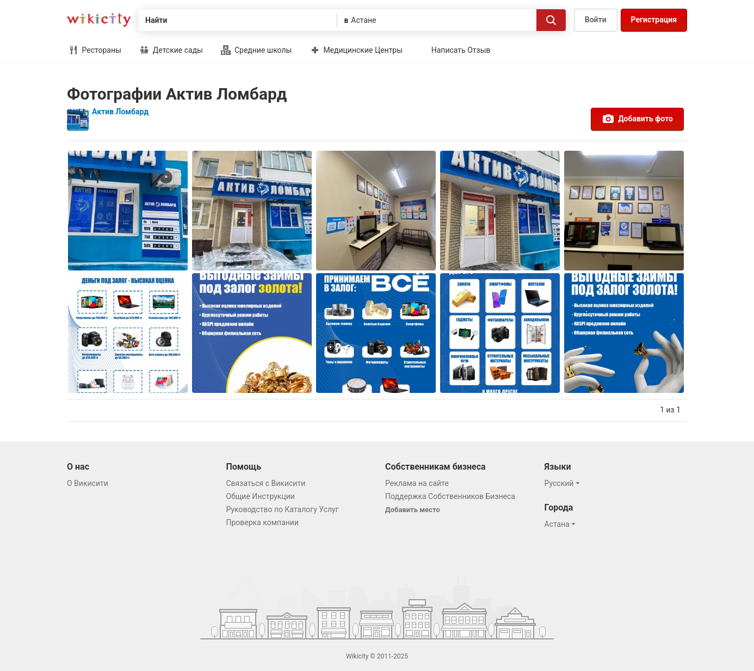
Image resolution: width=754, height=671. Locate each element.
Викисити (99, 20)
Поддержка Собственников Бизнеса (450, 496)
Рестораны (95, 50)
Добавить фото (637, 118)
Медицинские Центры (356, 50)
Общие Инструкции (260, 496)
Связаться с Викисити (266, 483)
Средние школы (256, 50)
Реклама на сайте (417, 483)
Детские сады (171, 50)
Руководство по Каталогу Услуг (282, 509)
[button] (564, 483)
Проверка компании (262, 522)
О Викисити (87, 483)
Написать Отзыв (461, 50)
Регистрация (654, 19)
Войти (596, 19)
